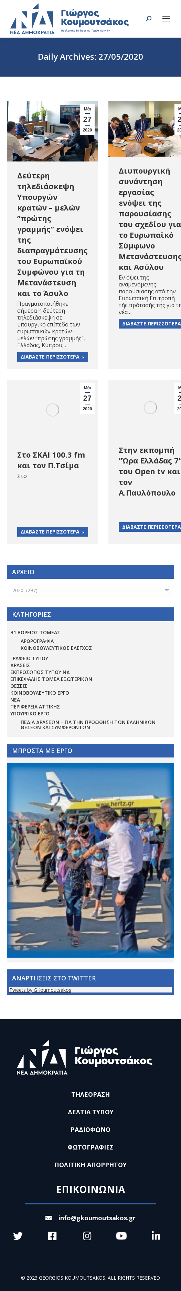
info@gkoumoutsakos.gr (90, 1218)
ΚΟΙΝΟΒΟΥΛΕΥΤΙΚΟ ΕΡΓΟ (39, 692)
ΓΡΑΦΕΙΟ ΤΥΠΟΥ (29, 658)
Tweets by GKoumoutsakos (40, 990)
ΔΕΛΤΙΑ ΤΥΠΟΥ (91, 1112)
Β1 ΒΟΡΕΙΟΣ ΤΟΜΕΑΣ (35, 632)
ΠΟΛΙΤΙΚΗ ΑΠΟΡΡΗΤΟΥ (90, 1165)
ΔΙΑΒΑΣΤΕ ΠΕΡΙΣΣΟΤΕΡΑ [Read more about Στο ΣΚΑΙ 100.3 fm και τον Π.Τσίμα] (53, 531)
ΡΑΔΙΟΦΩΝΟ (90, 1129)
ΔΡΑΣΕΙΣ (20, 665)
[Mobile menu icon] (166, 18)
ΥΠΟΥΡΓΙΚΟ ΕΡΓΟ (30, 713)
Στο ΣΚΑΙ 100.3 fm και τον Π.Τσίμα (51, 459)
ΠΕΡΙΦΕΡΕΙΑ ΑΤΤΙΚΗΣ (35, 706)
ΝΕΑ (15, 699)
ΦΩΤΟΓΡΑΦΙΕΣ (90, 1147)
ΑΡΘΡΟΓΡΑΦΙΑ (37, 641)
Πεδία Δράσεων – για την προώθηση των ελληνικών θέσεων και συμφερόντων (88, 725)
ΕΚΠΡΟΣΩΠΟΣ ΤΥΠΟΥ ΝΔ (40, 672)
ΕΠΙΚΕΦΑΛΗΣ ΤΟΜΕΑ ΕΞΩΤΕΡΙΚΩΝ (51, 679)
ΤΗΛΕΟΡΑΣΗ (90, 1094)
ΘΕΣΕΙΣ (18, 685)
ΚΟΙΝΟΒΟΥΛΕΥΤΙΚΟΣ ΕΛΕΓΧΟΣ (56, 648)
